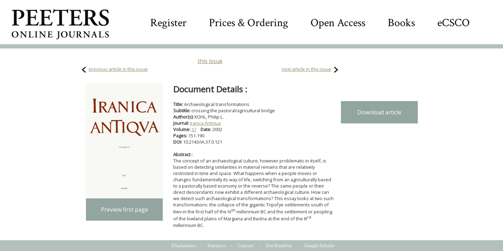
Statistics (216, 245)
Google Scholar (319, 245)
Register (168, 23)
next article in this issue (306, 69)
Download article (379, 112)
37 (193, 129)
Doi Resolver (279, 245)
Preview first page (124, 209)
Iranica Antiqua (205, 123)
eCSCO (453, 23)
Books (401, 23)
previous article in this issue (118, 69)
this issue (210, 61)
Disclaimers (184, 245)
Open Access (338, 23)
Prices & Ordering (248, 23)
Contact (246, 245)
